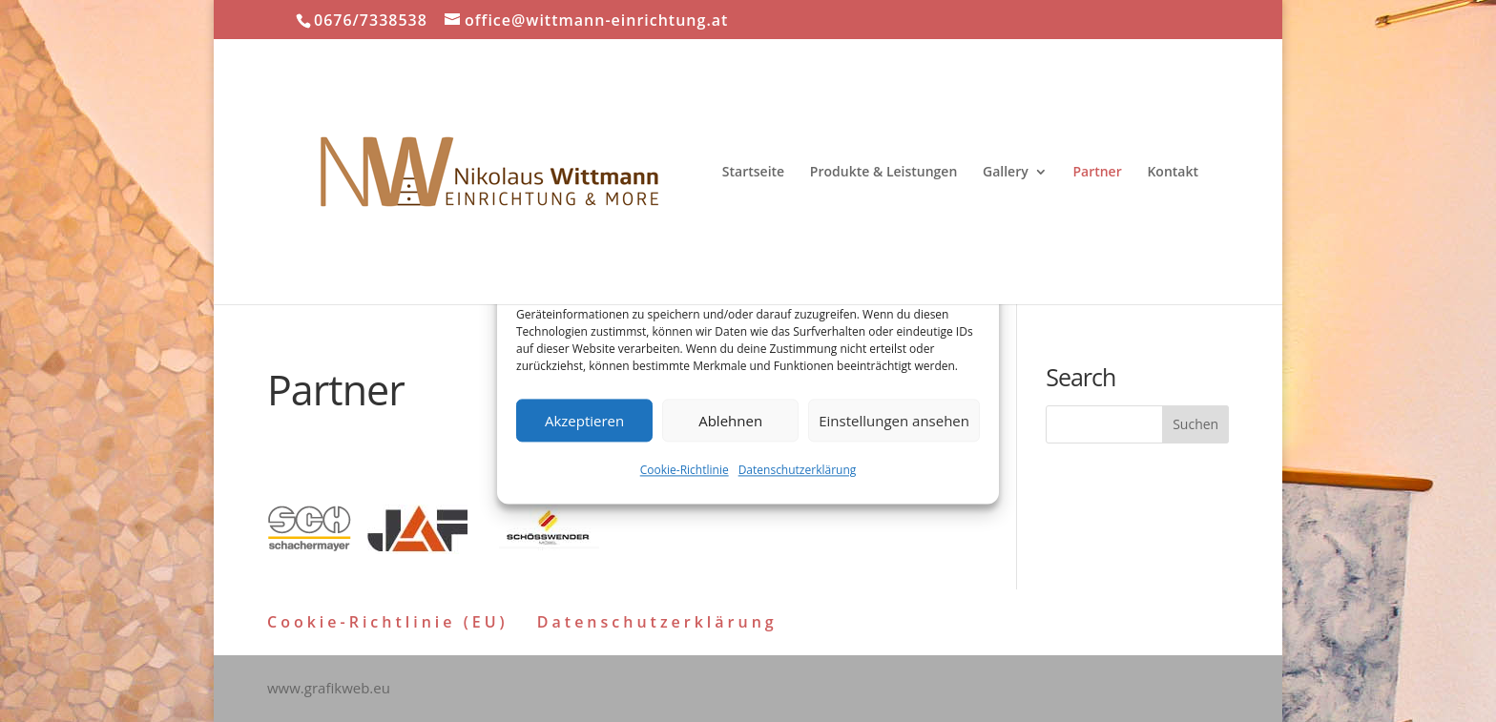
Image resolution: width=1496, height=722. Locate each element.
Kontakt (1172, 172)
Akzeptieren (584, 420)
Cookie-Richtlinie (684, 471)
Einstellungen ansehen (894, 420)
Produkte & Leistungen (884, 172)
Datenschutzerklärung (797, 471)
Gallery (1005, 172)
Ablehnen (730, 420)
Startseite (753, 172)
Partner (1096, 172)
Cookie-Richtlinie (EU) (388, 621)
